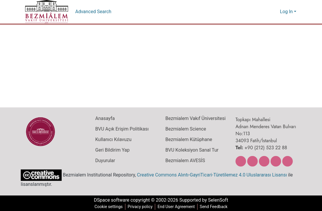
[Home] (46, 11)
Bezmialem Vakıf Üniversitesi (194, 118)
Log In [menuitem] (286, 11)
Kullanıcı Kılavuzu (112, 139)
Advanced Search (93, 11)
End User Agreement (176, 207)
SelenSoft (220, 200)
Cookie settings (107, 207)
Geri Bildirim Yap (111, 150)
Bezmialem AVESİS (185, 160)
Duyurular (105, 160)
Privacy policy (139, 207)
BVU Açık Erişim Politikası (121, 129)
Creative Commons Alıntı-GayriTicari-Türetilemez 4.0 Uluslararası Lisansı (208, 174)
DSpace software (110, 200)
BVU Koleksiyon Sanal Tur (191, 150)
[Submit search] (266, 11)
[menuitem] (274, 11)
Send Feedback (214, 207)
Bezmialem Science (185, 129)
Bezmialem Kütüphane (188, 139)
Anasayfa (104, 118)
